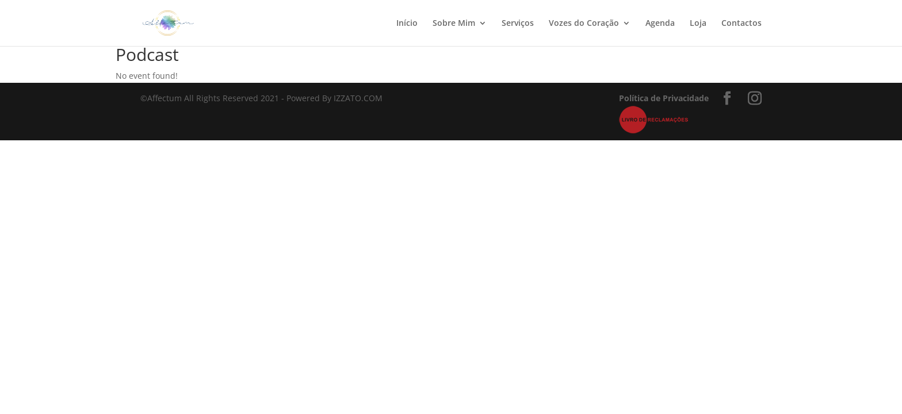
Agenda (660, 23)
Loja (698, 23)
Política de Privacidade (664, 98)
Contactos (741, 23)
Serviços (518, 23)
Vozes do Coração (584, 23)
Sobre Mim (454, 23)
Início (407, 23)
